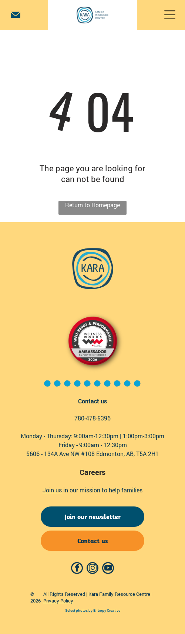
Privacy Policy (58, 600)
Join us (52, 490)
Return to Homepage (92, 205)
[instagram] (92, 569)
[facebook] (77, 569)
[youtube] (108, 569)
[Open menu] (169, 14)
